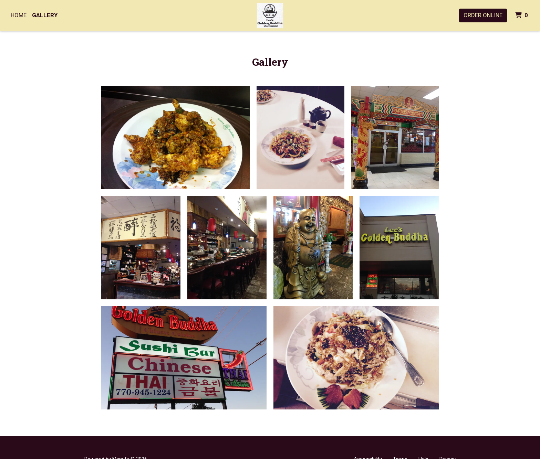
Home (19, 15)
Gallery (45, 15)
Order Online (483, 15)
